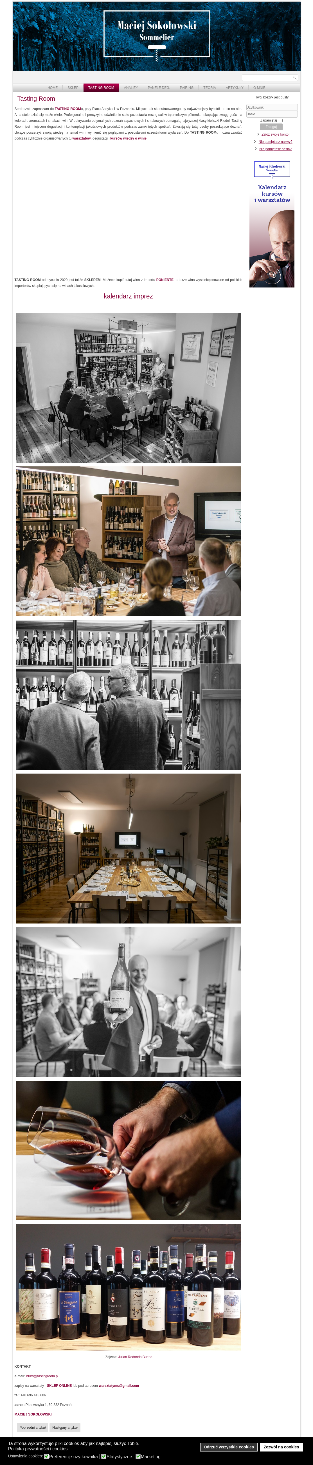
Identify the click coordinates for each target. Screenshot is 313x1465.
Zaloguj (271, 127)
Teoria (209, 88)
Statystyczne (119, 1457)
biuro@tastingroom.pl (42, 1376)
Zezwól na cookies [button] (281, 1447)
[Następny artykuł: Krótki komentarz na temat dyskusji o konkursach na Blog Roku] (64, 1427)
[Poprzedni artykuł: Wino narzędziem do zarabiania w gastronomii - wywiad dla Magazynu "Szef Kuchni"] (33, 1427)
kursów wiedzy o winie (128, 138)
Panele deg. (159, 88)
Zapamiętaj (268, 120)
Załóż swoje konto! (275, 134)
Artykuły (235, 88)
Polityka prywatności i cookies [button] (38, 1448)
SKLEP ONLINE (59, 1386)
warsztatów (82, 138)
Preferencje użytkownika (73, 1457)
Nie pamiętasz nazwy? (275, 142)
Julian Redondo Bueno (135, 1357)
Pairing (186, 88)
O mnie (259, 88)
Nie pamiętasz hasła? (275, 149)
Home (53, 88)
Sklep (72, 88)
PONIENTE (165, 280)
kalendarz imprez (128, 296)
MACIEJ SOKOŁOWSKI (33, 1414)
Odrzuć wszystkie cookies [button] (229, 1447)
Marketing (151, 1457)
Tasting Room (101, 88)
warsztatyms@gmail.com (119, 1386)
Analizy (131, 88)
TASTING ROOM (68, 109)
